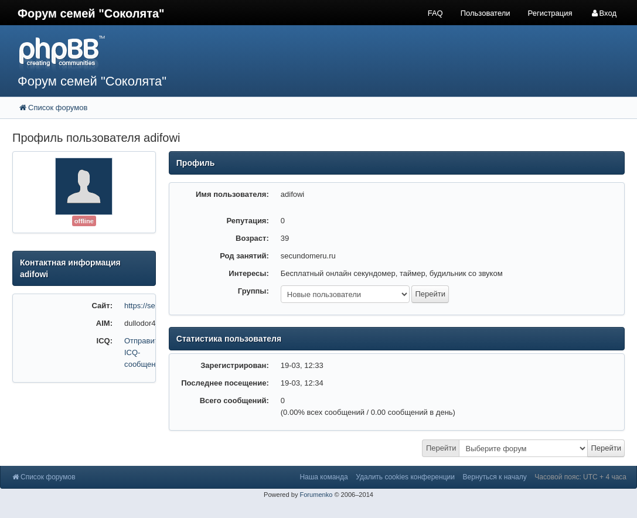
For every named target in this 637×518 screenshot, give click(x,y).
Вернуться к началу (495, 477)
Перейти (441, 448)
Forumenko (315, 494)
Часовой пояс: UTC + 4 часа (580, 477)
